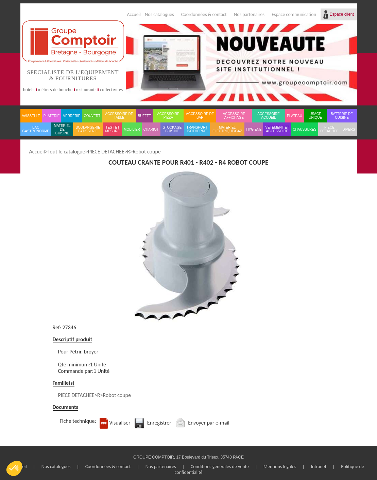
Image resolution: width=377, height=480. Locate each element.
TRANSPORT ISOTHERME (197, 129)
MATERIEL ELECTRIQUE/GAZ (227, 129)
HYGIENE (253, 129)
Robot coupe (146, 151)
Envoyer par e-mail (208, 422)
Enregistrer (159, 422)
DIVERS (348, 129)
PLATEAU (294, 116)
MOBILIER (132, 129)
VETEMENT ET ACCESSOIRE (277, 129)
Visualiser (119, 422)
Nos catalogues (159, 14)
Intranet (318, 466)
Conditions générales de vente (220, 466)
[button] (14, 468)
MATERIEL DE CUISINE (62, 129)
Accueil (134, 14)
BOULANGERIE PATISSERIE (88, 129)
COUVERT (92, 116)
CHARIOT (151, 129)
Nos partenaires (249, 14)
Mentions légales (279, 466)
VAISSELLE (31, 116)
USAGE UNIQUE (315, 115)
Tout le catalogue (66, 151)
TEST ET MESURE (112, 129)
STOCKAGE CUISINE (172, 129)
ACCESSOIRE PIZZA (168, 115)
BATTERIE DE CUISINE (342, 115)
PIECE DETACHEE (329, 129)
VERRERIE (71, 116)
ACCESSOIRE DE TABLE (119, 115)
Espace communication (294, 14)
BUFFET (144, 116)
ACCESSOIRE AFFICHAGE (234, 115)
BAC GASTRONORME (35, 129)
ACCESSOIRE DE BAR (200, 115)
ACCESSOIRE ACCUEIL (268, 115)
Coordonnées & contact (204, 14)
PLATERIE (52, 116)
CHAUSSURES (304, 129)
